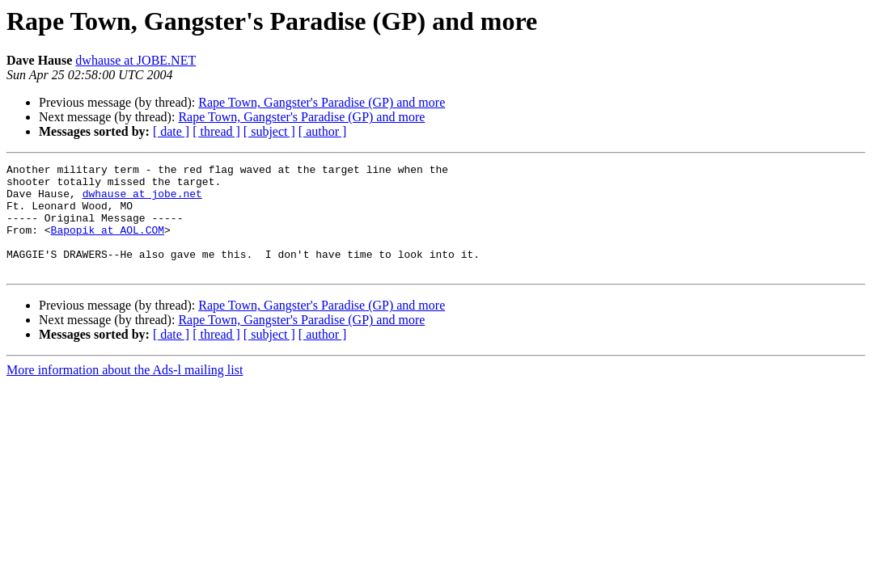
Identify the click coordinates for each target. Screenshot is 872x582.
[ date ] (171, 131)
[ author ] (322, 131)
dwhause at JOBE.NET (135, 60)
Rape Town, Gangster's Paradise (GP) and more (321, 102)
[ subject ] (269, 131)
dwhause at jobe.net (142, 200)
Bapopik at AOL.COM (107, 244)
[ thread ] (216, 131)
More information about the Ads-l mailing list (124, 392)
